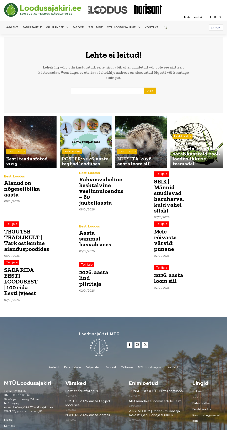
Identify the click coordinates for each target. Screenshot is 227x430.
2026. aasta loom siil (165, 267)
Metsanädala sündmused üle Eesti (153, 384)
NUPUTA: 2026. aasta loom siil (87, 397)
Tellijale (161, 176)
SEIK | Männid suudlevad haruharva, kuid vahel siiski (169, 192)
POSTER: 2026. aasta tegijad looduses (86, 386)
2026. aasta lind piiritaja (92, 267)
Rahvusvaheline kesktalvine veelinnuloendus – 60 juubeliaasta (97, 190)
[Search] (150, 93)
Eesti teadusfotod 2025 (83, 374)
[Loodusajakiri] (45, 10)
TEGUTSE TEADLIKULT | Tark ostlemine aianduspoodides (22, 229)
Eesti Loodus (16, 159)
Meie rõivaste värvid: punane (169, 229)
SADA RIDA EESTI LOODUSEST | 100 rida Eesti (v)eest (18, 267)
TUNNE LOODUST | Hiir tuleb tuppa (154, 374)
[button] (165, 27)
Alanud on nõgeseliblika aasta (18, 190)
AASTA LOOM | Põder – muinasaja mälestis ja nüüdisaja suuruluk (153, 395)
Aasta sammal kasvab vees (94, 229)
